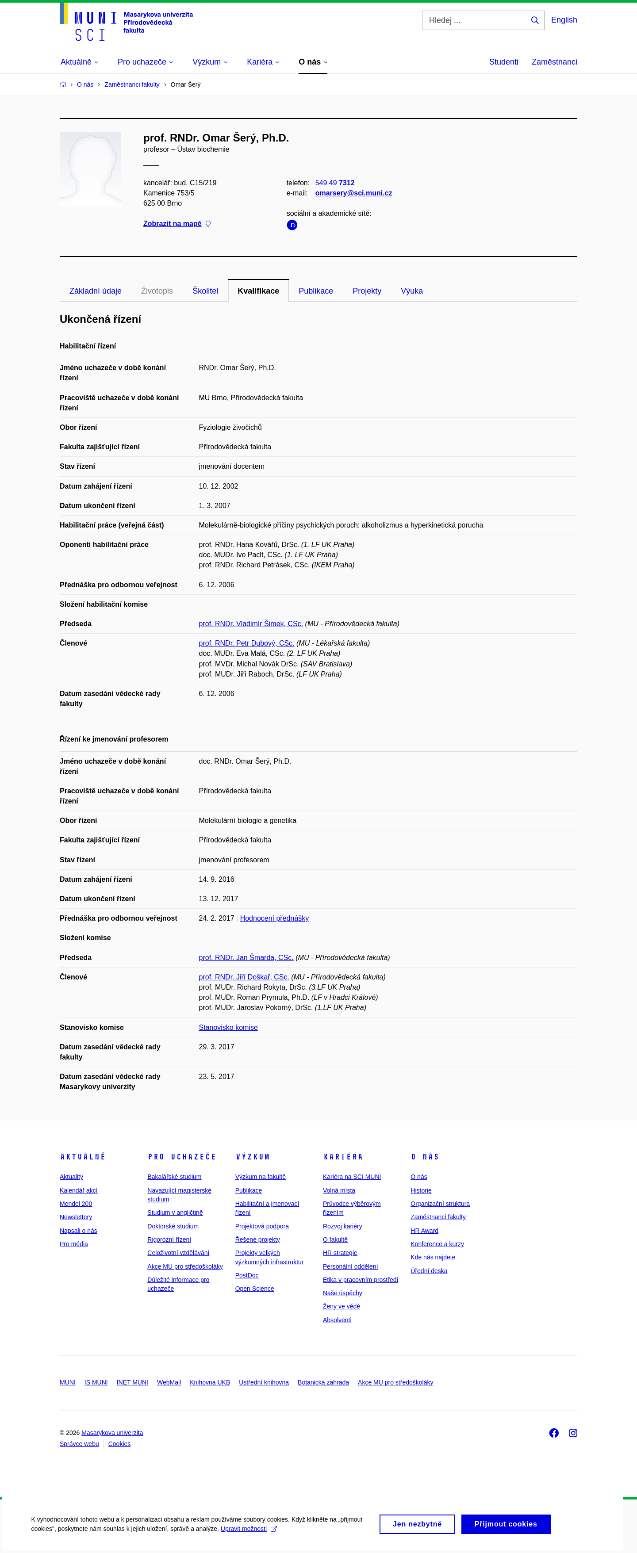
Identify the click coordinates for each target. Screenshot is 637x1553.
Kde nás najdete (433, 1257)
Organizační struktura (440, 1203)
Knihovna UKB (210, 1382)
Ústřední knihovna (264, 1382)
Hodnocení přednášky (274, 918)
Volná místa (339, 1190)
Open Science (254, 1288)
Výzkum (252, 1157)
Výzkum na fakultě (260, 1176)
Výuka (412, 291)
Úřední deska (429, 1270)
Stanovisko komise (228, 1027)
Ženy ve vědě (341, 1306)
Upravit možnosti (248, 1534)
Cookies (119, 1443)
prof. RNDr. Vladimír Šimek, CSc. (251, 623)
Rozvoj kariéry (342, 1226)
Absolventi (337, 1319)
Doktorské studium (173, 1226)
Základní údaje (95, 291)
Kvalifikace (258, 291)
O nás (425, 1157)
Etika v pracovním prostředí (360, 1279)
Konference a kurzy (437, 1243)
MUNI (68, 1382)
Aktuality (71, 1176)
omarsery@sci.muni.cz (353, 193)
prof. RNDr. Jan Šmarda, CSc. (246, 957)
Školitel (205, 291)
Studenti (503, 61)
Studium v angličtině (175, 1212)
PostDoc (247, 1275)
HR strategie (340, 1252)
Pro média (74, 1243)
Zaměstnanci (554, 61)
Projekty (367, 291)
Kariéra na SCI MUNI (352, 1176)
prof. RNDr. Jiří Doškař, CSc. (244, 977)
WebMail (169, 1382)
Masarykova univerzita (112, 1432)
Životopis (157, 291)
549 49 (335, 183)
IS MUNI (96, 1382)
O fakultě (335, 1239)
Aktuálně (83, 1157)
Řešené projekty (257, 1239)
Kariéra (343, 1157)
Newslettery (76, 1216)
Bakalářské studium (174, 1176)
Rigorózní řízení (169, 1239)
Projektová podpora (262, 1226)
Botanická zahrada (323, 1382)
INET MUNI (132, 1382)
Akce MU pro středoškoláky (185, 1266)
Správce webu (79, 1443)
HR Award (424, 1230)
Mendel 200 (76, 1203)
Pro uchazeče (181, 1157)
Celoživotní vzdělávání (178, 1252)
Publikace (316, 291)
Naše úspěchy (342, 1293)
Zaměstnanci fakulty (438, 1216)
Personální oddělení (350, 1266)
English (564, 19)
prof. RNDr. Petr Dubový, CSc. (247, 643)
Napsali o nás (78, 1230)
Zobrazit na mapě (177, 224)
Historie (421, 1190)
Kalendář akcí (79, 1190)
